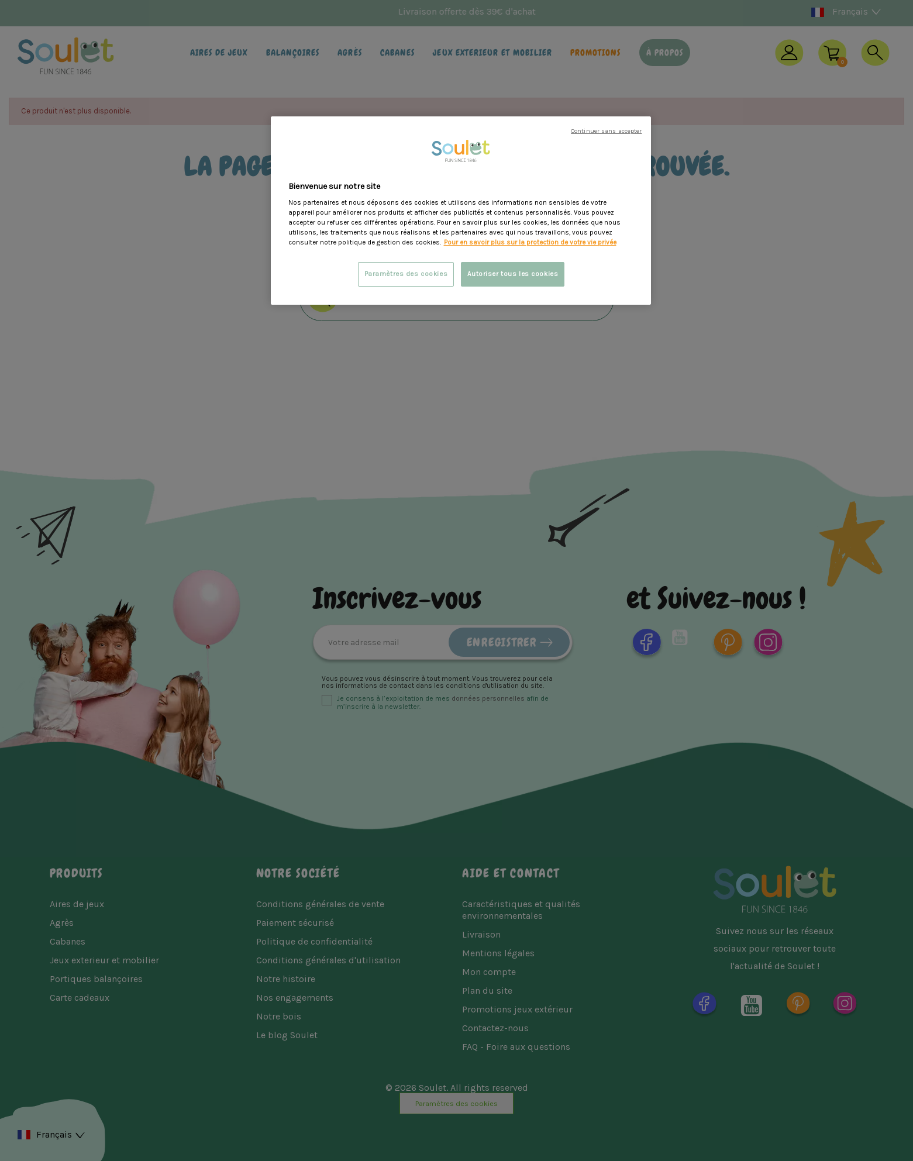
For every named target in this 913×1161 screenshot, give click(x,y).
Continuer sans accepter (606, 131)
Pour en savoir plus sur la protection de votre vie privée (530, 242)
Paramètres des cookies (406, 274)
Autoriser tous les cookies (513, 274)
